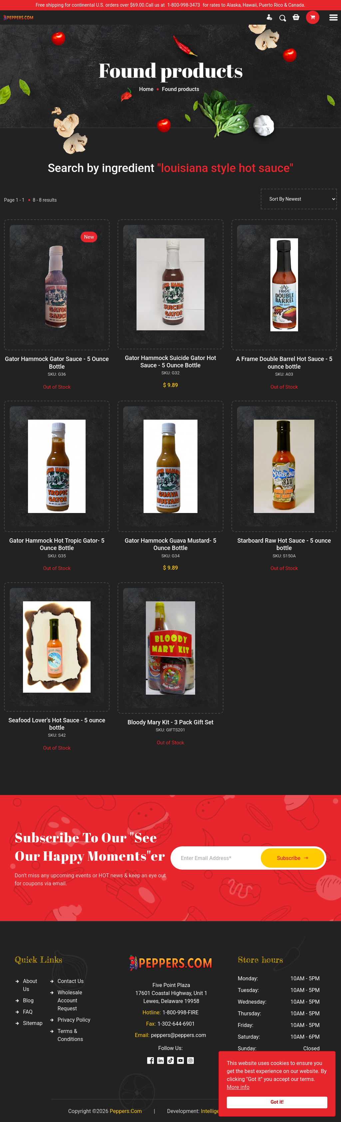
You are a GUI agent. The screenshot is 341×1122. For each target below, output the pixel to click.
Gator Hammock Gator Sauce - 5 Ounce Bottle (57, 362)
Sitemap (33, 1022)
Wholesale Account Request (70, 999)
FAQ (28, 1010)
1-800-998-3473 (184, 5)
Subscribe (289, 856)
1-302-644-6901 (176, 1022)
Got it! (277, 1102)
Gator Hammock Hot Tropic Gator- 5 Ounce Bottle (57, 544)
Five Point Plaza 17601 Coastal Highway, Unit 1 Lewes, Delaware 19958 (171, 991)
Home (146, 89)
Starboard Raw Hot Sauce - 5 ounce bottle (284, 544)
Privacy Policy (74, 1018)
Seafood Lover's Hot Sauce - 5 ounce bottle (57, 723)
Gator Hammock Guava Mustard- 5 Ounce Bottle (170, 544)
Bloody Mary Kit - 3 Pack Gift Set (170, 721)
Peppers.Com (126, 1109)
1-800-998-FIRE (180, 1011)
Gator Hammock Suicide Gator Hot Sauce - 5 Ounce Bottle (170, 361)
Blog (28, 999)
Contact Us (71, 980)
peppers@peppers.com (178, 1033)
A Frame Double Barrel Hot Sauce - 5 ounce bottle (284, 362)
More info (238, 1087)
